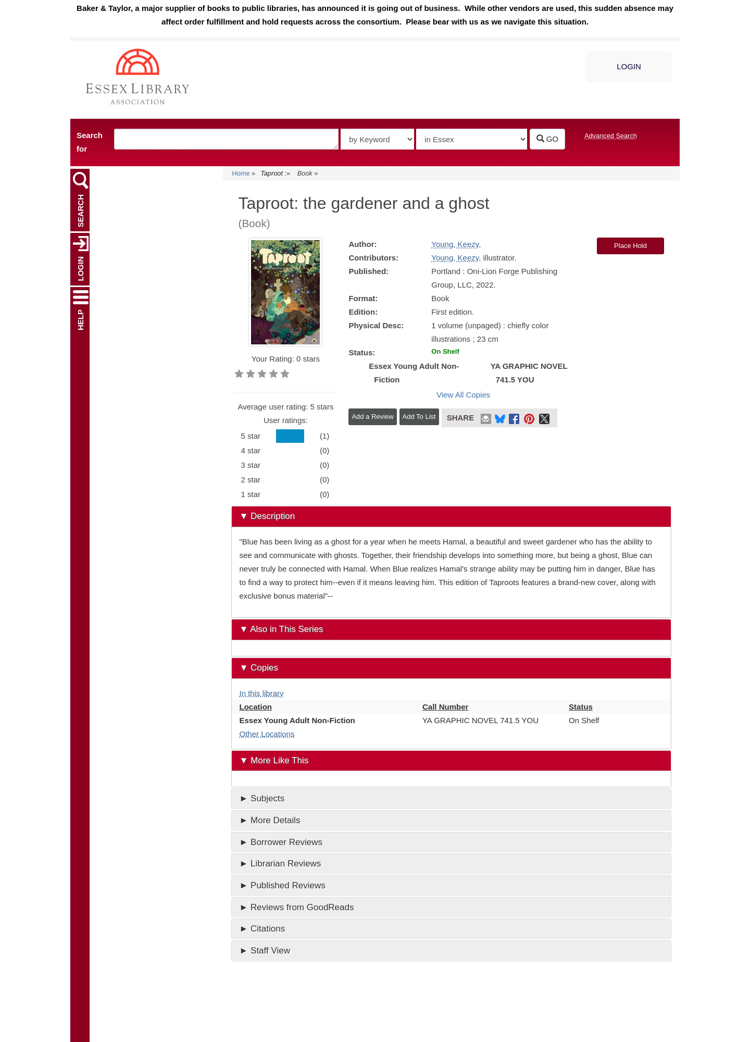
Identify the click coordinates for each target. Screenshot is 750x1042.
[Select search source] (471, 139)
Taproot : (273, 173)
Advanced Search (610, 136)
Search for (90, 142)
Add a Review (372, 416)
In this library (262, 693)
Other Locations (267, 733)
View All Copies (463, 394)
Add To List (419, 416)
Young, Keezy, (456, 244)
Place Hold (630, 246)
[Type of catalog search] (377, 139)
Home (241, 173)
